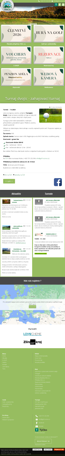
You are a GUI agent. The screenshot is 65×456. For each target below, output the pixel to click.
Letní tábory (5, 367)
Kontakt (4, 364)
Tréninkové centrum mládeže (43, 376)
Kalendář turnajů (39, 406)
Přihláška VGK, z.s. (40, 380)
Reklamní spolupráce (8, 420)
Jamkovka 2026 (39, 408)
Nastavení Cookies (40, 444)
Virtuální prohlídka (40, 362)
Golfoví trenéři (39, 386)
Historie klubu (39, 389)
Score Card (38, 358)
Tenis (3, 369)
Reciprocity (5, 406)
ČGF (6, 158)
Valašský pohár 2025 (40, 404)
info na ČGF (8, 175)
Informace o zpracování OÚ (42, 391)
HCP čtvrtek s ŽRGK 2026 (53, 200)
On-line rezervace (40, 433)
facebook (41, 423)
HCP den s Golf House (41, 402)
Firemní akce (5, 417)
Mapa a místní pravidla (41, 356)
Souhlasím (32, 306)
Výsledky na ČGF (19, 175)
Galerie (4, 362)
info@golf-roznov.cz (59, 1)
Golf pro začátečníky (40, 393)
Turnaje (49, 193)
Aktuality (16, 193)
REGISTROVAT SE (43, 441)
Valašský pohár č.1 (51, 234)
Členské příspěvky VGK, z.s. (42, 378)
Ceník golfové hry (7, 404)
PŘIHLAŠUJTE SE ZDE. (40, 253)
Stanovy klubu (39, 384)
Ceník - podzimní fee (8, 402)
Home (4, 356)
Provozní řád (38, 360)
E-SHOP (4, 360)
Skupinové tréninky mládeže (42, 382)
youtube (41, 426)
